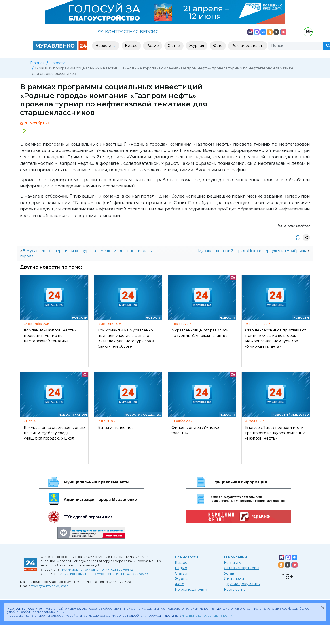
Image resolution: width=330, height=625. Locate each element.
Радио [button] (152, 46)
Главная (37, 63)
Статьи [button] (174, 46)
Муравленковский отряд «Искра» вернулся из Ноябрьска (252, 251)
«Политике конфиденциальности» (207, 615)
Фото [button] (217, 46)
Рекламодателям (191, 589)
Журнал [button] (196, 46)
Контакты (232, 562)
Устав (229, 573)
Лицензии (234, 579)
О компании (235, 557)
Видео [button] (131, 46)
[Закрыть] (322, 607)
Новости (58, 63)
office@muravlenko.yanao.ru (51, 586)
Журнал (182, 579)
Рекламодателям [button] (247, 46)
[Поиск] (295, 46)
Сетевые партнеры (241, 568)
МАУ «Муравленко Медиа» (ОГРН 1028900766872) (97, 569)
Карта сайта (235, 589)
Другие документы (242, 584)
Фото (179, 584)
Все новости (186, 557)
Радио (181, 568)
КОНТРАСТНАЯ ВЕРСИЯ (128, 31)
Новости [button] (103, 46)
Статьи (181, 573)
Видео (181, 562)
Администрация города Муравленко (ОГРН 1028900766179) (104, 573)
